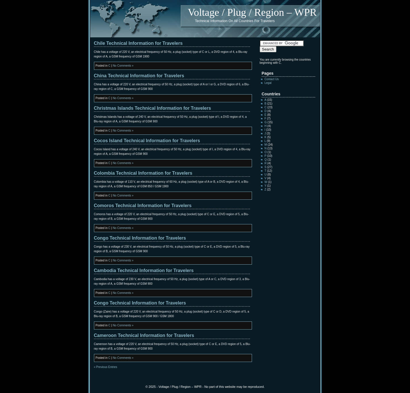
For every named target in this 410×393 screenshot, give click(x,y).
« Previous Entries (105, 367)
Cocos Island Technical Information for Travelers (147, 140)
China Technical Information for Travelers (139, 75)
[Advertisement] (277, 283)
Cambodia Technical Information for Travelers (144, 270)
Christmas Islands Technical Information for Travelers (152, 108)
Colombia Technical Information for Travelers (143, 173)
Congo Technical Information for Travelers (140, 238)
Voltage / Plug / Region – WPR (252, 12)
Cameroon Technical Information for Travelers (144, 335)
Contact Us (272, 79)
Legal (268, 82)
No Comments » (123, 65)
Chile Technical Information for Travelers (138, 43)
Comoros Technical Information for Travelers (143, 205)
